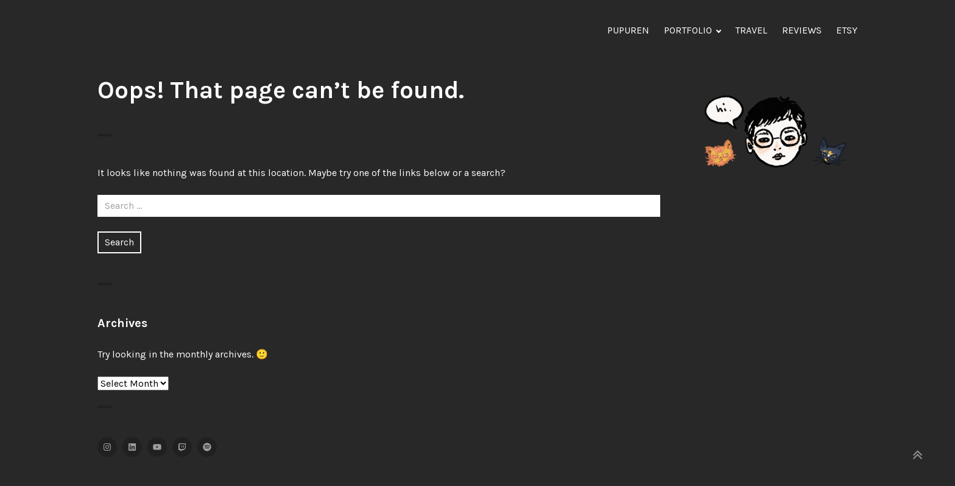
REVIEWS (802, 30)
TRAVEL (751, 30)
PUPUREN (628, 30)
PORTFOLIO (688, 30)
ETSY (847, 30)
